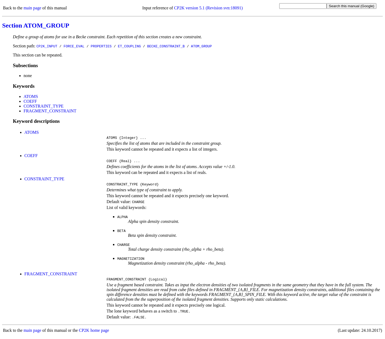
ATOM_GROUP (201, 46)
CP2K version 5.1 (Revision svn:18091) (208, 8)
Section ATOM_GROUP (35, 25)
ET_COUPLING (129, 46)
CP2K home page (94, 333)
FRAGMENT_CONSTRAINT (50, 111)
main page (32, 8)
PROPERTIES (101, 46)
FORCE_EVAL (73, 46)
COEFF (30, 101)
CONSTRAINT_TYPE (43, 106)
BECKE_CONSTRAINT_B (165, 46)
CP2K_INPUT (46, 46)
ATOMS (31, 96)
